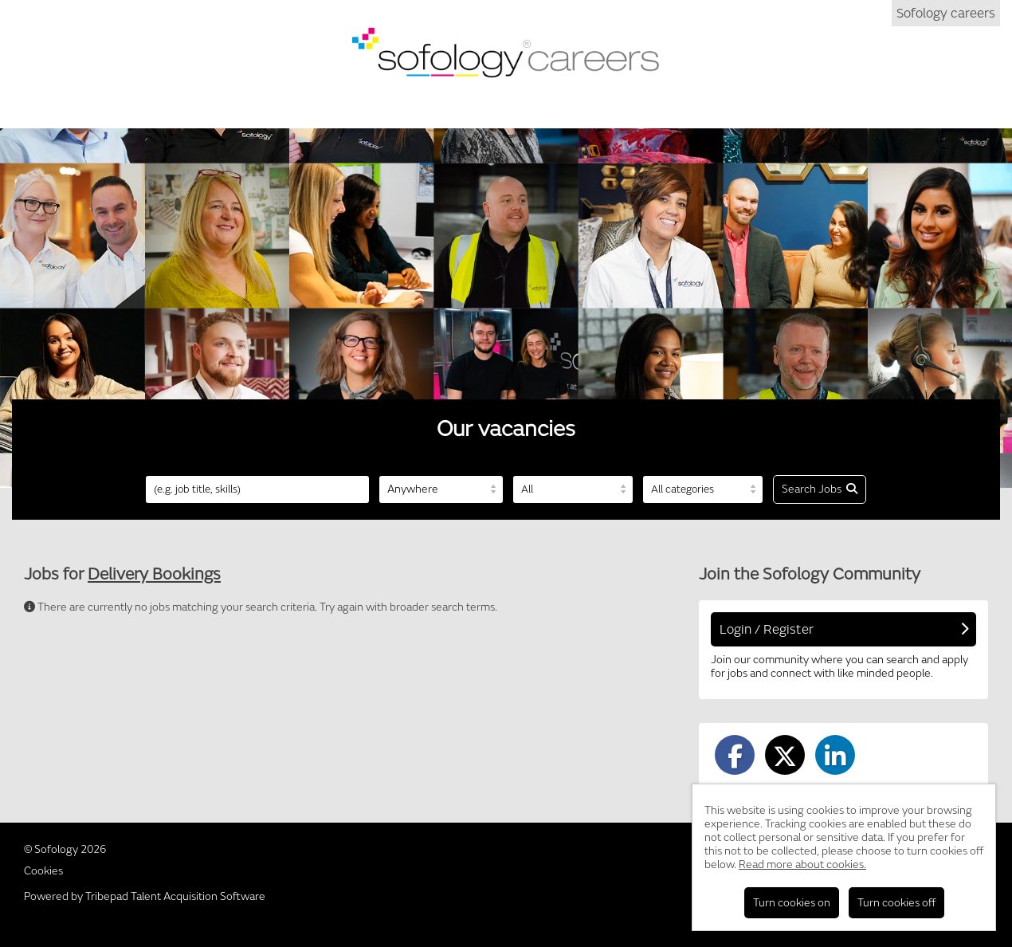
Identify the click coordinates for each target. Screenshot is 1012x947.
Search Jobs (819, 489)
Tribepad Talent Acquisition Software (175, 896)
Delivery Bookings (154, 574)
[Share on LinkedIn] (835, 755)
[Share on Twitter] (785, 755)
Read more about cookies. (802, 864)
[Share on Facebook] (735, 755)
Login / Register (844, 629)
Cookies (43, 871)
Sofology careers (945, 13)
